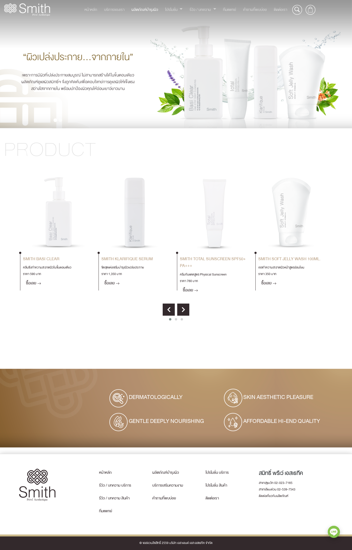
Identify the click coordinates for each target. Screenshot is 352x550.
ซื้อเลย (33, 283)
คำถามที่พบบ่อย (255, 10)
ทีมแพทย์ (229, 10)
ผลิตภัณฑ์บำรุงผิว (144, 10)
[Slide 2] (60, 120)
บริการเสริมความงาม (167, 485)
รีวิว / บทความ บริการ (115, 485)
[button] (170, 319)
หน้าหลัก (90, 10)
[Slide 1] (55, 120)
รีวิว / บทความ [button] (201, 10)
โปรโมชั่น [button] (171, 10)
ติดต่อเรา (280, 10)
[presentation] (169, 310)
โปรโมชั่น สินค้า (216, 485)
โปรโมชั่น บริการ (217, 472)
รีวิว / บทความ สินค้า (114, 498)
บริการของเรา (114, 10)
